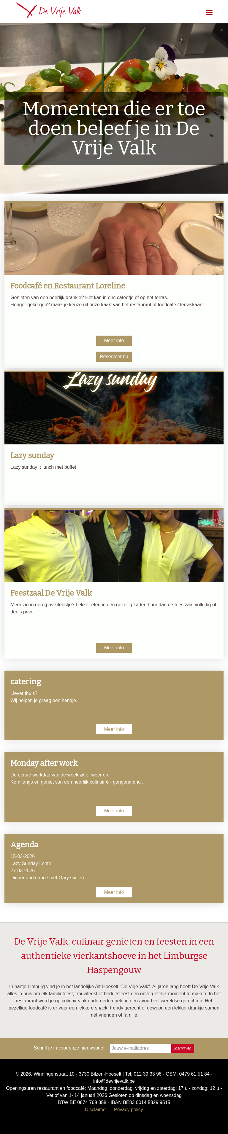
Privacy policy (128, 1109)
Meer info (114, 340)
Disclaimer (96, 1109)
